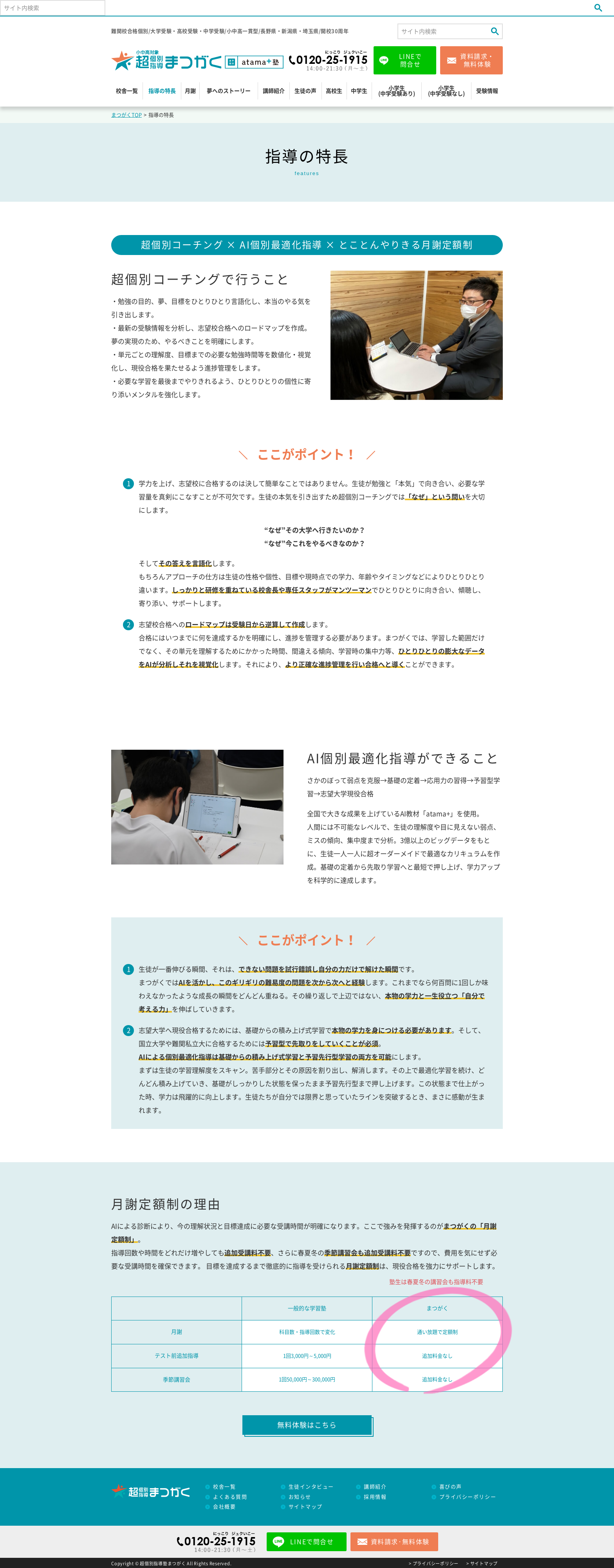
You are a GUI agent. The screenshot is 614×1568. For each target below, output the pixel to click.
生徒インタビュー (311, 1486)
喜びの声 (450, 1486)
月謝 (190, 91)
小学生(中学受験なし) (446, 90)
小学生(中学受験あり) (396, 90)
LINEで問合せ (410, 60)
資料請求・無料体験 (477, 60)
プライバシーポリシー (468, 1496)
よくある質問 (230, 1496)
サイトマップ (306, 1506)
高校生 (334, 91)
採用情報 (375, 1496)
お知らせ (300, 1496)
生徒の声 (305, 91)
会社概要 (224, 1506)
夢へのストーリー (229, 91)
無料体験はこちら (307, 1425)
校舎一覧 (127, 91)
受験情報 (487, 91)
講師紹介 (274, 91)
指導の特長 (162, 91)
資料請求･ (400, 1542)
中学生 (359, 91)
